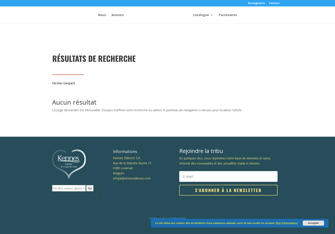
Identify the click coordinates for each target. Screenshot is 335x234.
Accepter (313, 223)
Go (90, 188)
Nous (102, 15)
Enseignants (256, 3)
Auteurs (118, 15)
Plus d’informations (287, 223)
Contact (274, 3)
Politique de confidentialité (167, 218)
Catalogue (201, 15)
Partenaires (228, 15)
